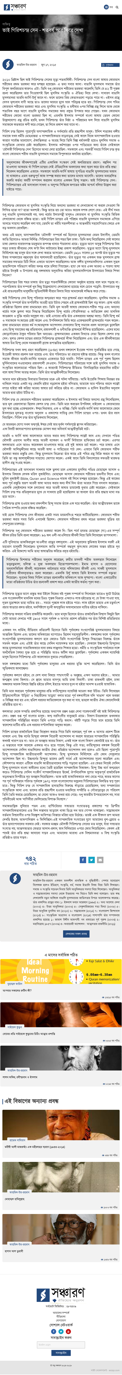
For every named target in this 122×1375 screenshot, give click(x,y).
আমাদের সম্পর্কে (61, 1313)
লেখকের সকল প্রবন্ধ (76, 934)
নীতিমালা (61, 1317)
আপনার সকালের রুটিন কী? (17, 991)
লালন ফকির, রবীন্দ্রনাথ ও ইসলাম (20, 1077)
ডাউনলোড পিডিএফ (109, 66)
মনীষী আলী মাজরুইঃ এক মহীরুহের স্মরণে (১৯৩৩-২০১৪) (35, 1147)
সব (108, 7)
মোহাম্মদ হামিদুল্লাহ (14, 1199)
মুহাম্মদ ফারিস (15, 984)
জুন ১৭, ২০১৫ (48, 65)
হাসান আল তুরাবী (14, 1251)
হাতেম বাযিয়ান (17, 1140)
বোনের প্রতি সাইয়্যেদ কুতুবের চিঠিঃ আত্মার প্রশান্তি (29, 1034)
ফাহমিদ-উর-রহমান (27, 65)
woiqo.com (114, 1370)
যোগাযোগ (61, 1321)
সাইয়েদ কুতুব (15, 1027)
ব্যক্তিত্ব (6, 24)
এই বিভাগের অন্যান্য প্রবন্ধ (33, 1101)
